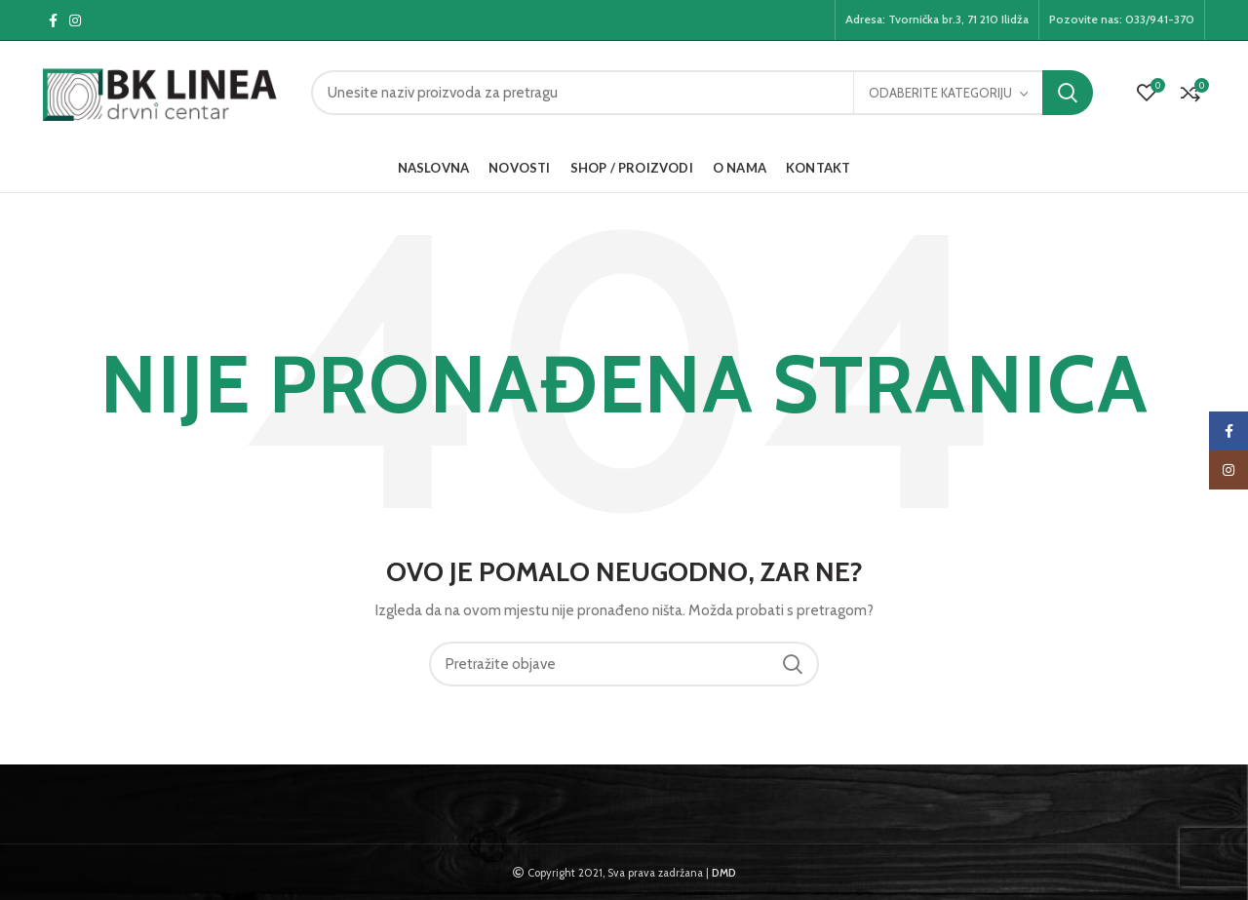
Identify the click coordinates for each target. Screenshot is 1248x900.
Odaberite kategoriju (940, 92)
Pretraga (1067, 92)
